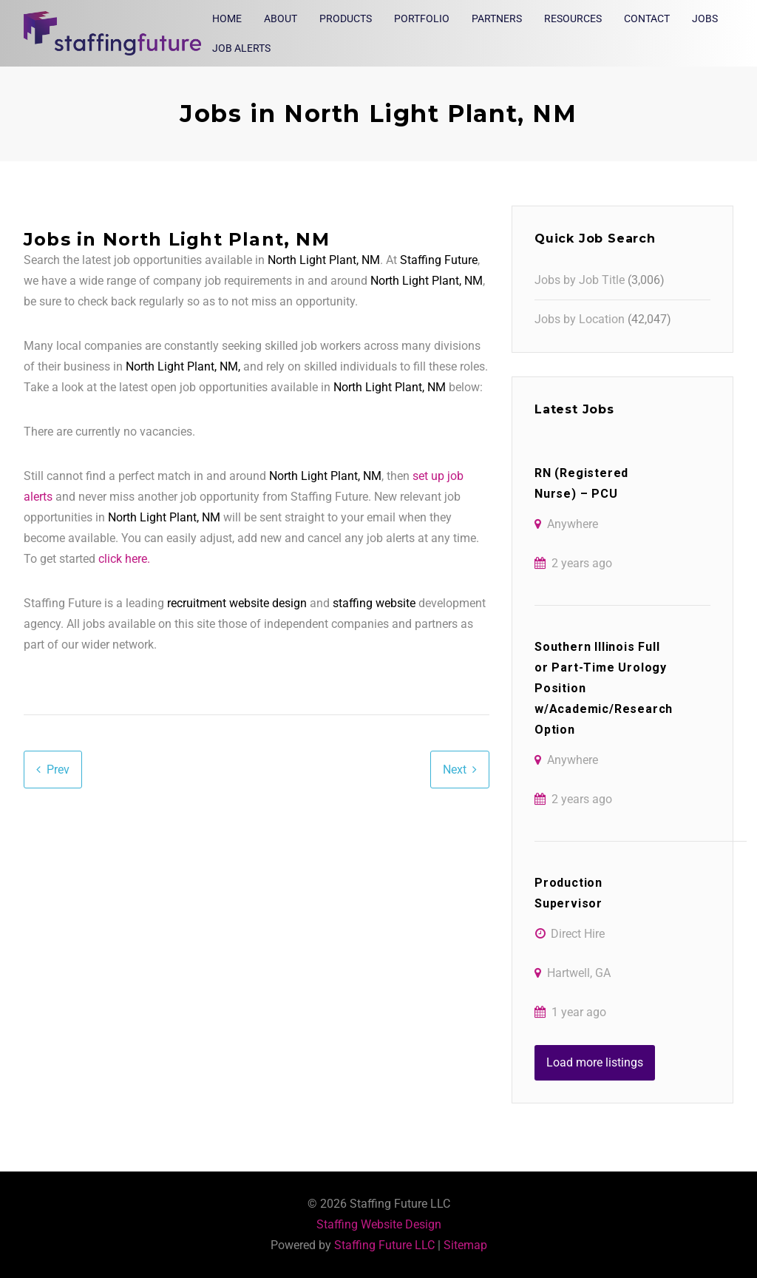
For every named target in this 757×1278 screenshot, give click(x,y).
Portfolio (421, 18)
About (280, 18)
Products (345, 18)
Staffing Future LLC (384, 1245)
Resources (573, 18)
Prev (58, 770)
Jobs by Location (579, 319)
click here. (124, 559)
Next (454, 770)
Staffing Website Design (378, 1224)
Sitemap (465, 1245)
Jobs (705, 18)
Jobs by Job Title (579, 280)
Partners (497, 18)
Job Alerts (241, 48)
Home (227, 18)
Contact (647, 18)
